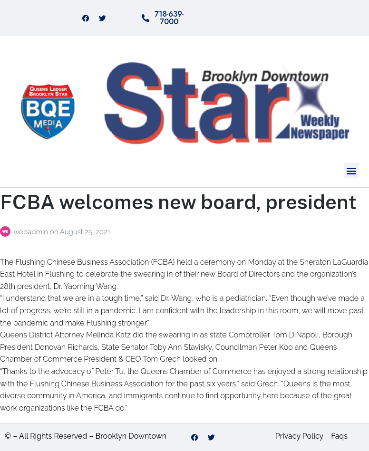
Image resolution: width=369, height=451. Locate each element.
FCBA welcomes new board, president (178, 201)
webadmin (31, 232)
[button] (351, 170)
